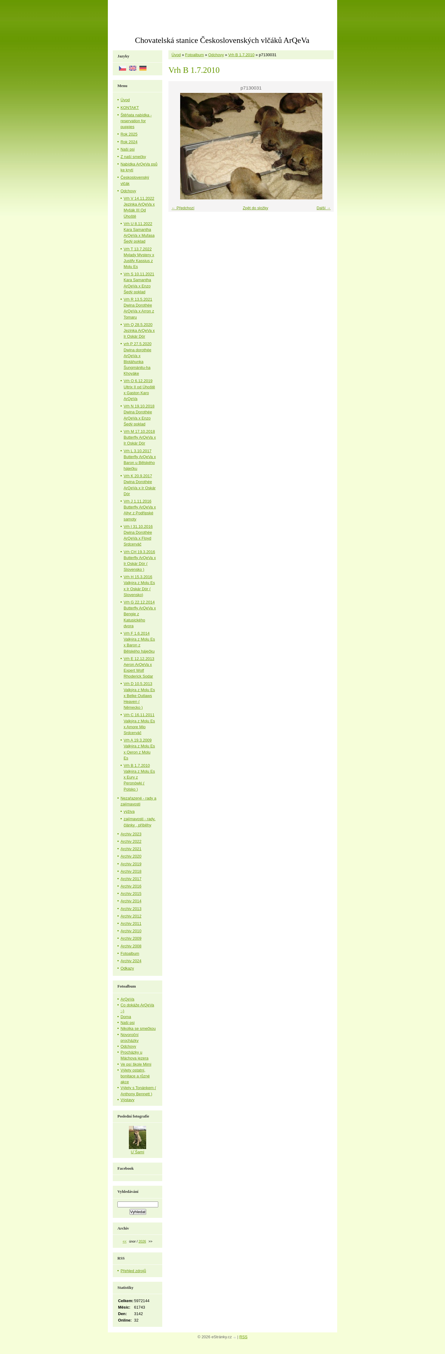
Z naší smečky (133, 156)
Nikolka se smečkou (138, 1028)
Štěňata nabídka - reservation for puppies (136, 121)
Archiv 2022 (131, 841)
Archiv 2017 (131, 878)
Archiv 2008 (131, 946)
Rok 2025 (129, 134)
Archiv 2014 (131, 901)
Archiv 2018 (131, 871)
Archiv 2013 (131, 908)
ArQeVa (127, 999)
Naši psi (128, 149)
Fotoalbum (194, 54)
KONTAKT (130, 107)
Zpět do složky (255, 208)
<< (125, 1241)
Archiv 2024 (131, 961)
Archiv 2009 (131, 938)
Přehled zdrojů (133, 1270)
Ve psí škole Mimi (136, 1064)
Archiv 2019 (131, 864)
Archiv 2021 (131, 848)
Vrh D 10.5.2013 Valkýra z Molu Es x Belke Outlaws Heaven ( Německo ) (139, 695)
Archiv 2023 (131, 834)
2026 (142, 1241)
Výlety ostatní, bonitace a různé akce (135, 1076)
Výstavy (127, 1099)
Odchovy (216, 54)
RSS (243, 1337)
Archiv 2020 (131, 856)
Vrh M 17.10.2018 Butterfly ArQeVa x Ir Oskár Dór (140, 437)
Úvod (176, 54)
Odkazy (127, 968)
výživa (129, 811)
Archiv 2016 (131, 886)
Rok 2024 (129, 142)
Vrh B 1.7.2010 (241, 54)
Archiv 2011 (131, 923)
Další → (323, 208)
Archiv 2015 (131, 893)
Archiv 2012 (131, 916)
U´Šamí (137, 1152)
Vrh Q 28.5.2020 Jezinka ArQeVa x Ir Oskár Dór (139, 330)
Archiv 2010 (131, 931)
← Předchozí (183, 208)
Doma (126, 1016)
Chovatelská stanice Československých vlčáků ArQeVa (222, 40)
